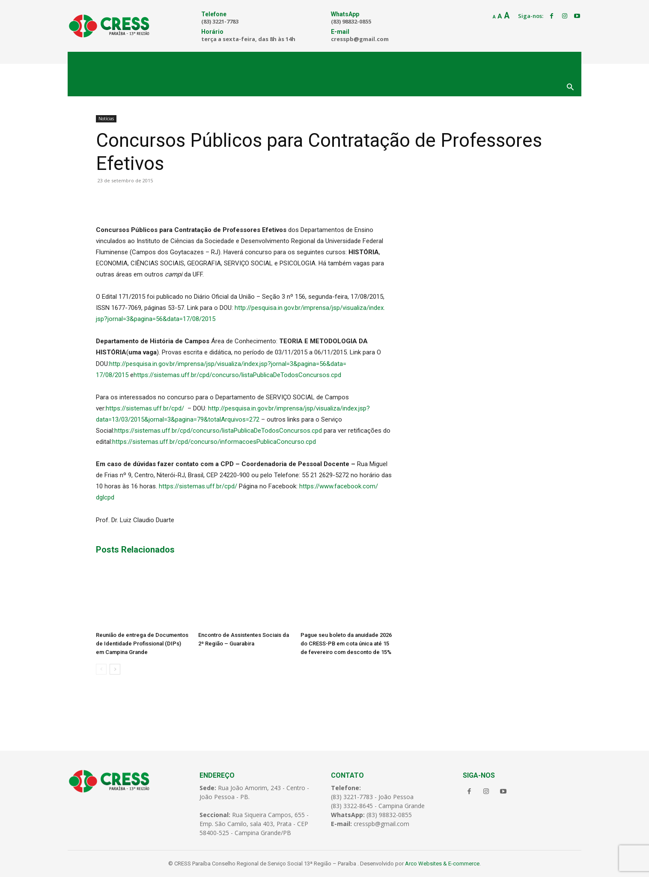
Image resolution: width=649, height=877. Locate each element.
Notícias (106, 119)
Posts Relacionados (135, 549)
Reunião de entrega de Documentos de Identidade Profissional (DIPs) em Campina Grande (142, 643)
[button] (570, 87)
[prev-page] (101, 669)
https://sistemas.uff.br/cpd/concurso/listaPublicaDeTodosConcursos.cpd (237, 375)
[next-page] (115, 669)
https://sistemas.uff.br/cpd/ (145, 408)
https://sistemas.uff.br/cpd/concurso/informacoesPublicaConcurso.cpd (214, 442)
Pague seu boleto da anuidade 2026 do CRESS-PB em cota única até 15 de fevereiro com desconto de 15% (346, 643)
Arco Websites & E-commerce (442, 863)
